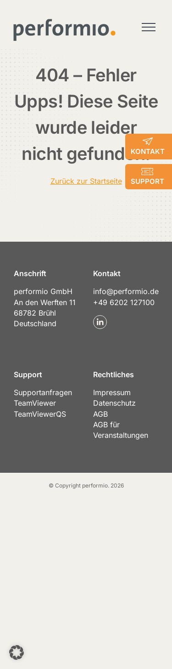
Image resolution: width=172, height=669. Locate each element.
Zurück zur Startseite (86, 181)
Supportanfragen (43, 392)
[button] (16, 652)
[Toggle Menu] (148, 27)
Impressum (112, 392)
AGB (100, 414)
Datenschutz (114, 403)
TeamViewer (35, 403)
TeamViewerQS (40, 414)
